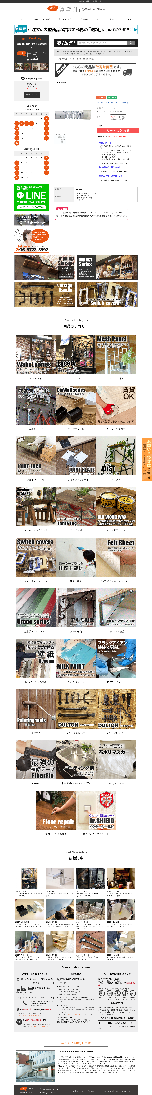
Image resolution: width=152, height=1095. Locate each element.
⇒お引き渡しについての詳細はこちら (39, 1026)
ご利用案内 (83, 19)
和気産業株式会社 (76, 1051)
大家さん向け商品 (64, 19)
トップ (72, 1091)
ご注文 (98, 19)
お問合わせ (112, 19)
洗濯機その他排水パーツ (95, 51)
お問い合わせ (126, 1091)
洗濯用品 (79, 54)
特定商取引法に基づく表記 (111, 1091)
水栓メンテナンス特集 (68, 54)
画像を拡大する (59, 134)
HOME (23, 19)
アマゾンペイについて (73, 1014)
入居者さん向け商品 (41, 19)
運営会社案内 (81, 1091)
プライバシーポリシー (94, 1091)
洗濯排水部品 (88, 54)
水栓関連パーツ (66, 51)
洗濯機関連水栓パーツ (79, 51)
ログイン (127, 19)
